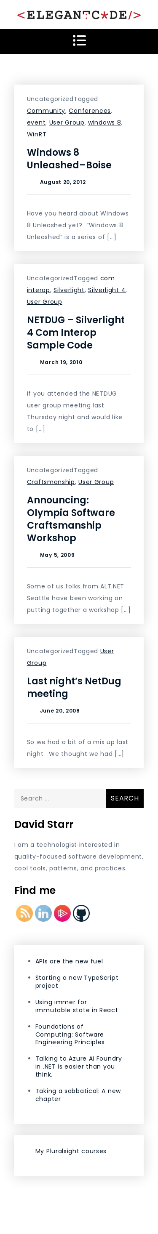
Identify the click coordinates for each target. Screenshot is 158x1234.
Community (46, 110)
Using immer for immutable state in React (76, 1006)
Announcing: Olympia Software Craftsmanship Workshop (71, 519)
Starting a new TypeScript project (77, 981)
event (36, 122)
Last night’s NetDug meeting (74, 687)
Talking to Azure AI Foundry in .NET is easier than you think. (78, 1066)
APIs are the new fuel (69, 961)
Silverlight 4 (107, 290)
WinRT (37, 134)
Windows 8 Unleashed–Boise (69, 159)
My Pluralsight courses (71, 1151)
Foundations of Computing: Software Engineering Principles (70, 1034)
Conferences (90, 110)
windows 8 (104, 122)
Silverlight (69, 290)
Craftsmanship (51, 482)
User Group (67, 122)
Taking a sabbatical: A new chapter (78, 1095)
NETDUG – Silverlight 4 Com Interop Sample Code (76, 333)
